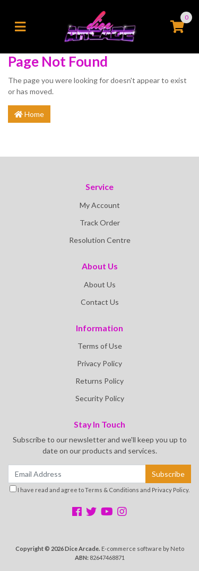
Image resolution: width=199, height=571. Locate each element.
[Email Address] (77, 474)
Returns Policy (99, 380)
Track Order (100, 222)
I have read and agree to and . (99, 489)
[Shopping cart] (177, 27)
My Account (100, 205)
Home (29, 114)
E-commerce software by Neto (142, 548)
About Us (100, 284)
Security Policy (99, 398)
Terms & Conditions (112, 489)
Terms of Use (99, 345)
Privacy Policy (99, 363)
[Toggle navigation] (20, 27)
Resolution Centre (100, 239)
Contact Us (100, 301)
